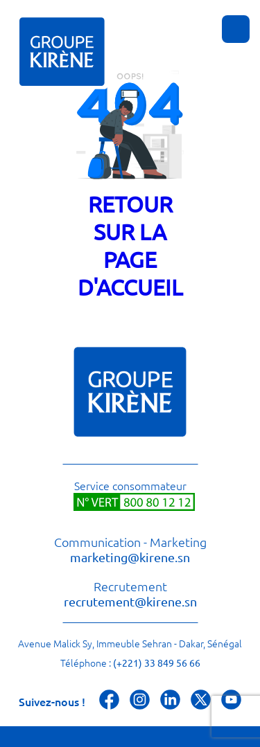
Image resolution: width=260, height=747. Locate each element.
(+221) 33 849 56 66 (156, 662)
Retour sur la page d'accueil (130, 245)
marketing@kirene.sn (130, 557)
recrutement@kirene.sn (130, 601)
